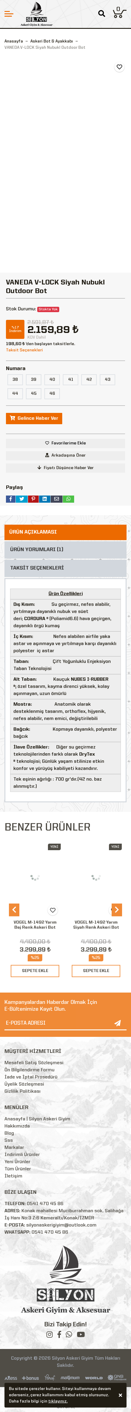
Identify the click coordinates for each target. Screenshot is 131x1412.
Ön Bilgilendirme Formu (29, 1070)
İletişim (13, 1176)
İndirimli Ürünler (22, 1154)
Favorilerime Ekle (69, 443)
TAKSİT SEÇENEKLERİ (37, 568)
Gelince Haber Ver (34, 418)
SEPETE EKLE (35, 971)
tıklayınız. (58, 1402)
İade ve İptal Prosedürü (30, 1077)
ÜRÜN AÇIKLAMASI (33, 532)
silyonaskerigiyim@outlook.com (61, 1225)
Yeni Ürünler (17, 1162)
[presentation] (14, 910)
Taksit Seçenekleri (24, 350)
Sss (8, 1140)
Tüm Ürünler (17, 1169)
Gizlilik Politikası (22, 1091)
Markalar (14, 1147)
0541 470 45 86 (45, 1204)
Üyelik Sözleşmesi (24, 1084)
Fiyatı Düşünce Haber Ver (66, 468)
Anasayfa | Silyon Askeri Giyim (37, 1119)
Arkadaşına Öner (65, 455)
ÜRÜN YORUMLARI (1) (36, 549)
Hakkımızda (17, 1126)
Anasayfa (13, 41)
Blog (9, 1133)
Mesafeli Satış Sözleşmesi (33, 1063)
